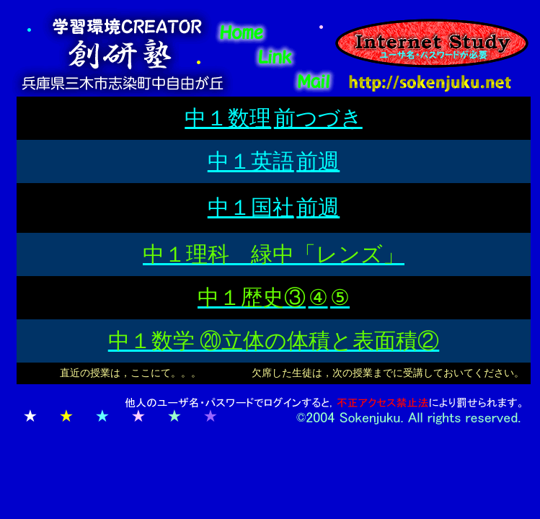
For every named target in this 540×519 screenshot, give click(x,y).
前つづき (318, 118)
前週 (318, 161)
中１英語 (251, 161)
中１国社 (251, 207)
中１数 (217, 118)
